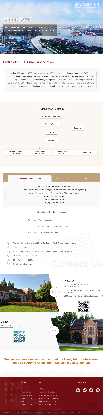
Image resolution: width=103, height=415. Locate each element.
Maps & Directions (26, 392)
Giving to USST (25, 401)
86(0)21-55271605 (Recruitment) (48, 398)
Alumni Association (26, 398)
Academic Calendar (26, 404)
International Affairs (26, 395)
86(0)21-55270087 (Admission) (48, 395)
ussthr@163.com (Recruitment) (48, 404)
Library (23, 389)
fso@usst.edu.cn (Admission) (47, 401)
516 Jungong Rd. (44, 389)
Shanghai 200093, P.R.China (47, 392)
